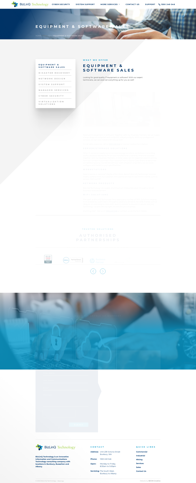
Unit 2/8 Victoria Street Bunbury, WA (110, 453)
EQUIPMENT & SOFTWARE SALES (68, 36)
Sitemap (61, 481)
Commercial (141, 452)
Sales (138, 467)
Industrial (140, 456)
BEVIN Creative (154, 481)
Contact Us (132, 4)
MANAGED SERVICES (54, 90)
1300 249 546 (168, 4)
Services (140, 463)
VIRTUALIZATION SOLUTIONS (51, 102)
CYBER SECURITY (61, 4)
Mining (139, 459)
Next (103, 271)
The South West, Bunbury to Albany (108, 472)
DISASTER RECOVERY (54, 73)
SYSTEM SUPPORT (85, 4)
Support (150, 4)
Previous (93, 271)
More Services (109, 4)
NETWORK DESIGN (52, 79)
